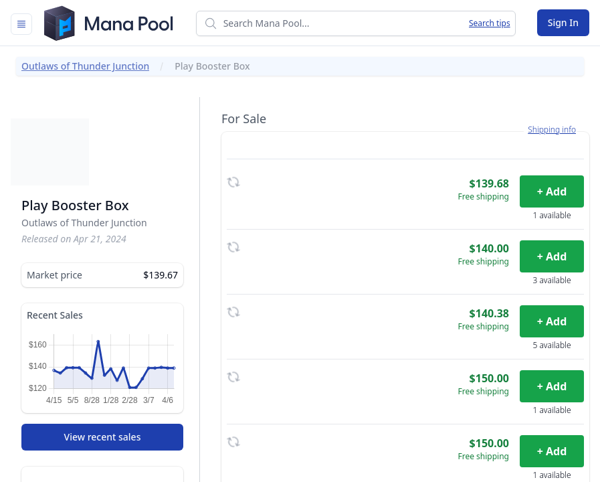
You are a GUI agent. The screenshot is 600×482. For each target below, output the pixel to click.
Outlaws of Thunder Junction (85, 66)
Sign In (563, 22)
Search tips (489, 23)
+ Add (552, 191)
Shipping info (552, 130)
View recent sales (102, 436)
